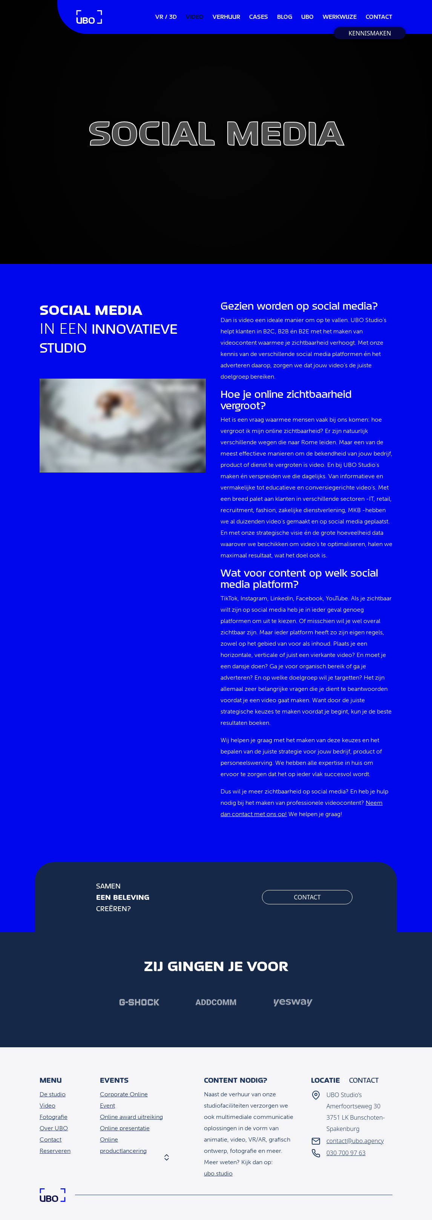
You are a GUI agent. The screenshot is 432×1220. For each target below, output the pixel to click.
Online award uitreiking (131, 1116)
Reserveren (55, 1150)
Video (47, 1105)
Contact (307, 897)
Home (89, 17)
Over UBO (54, 1128)
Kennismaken (369, 33)
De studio (53, 1094)
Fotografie (53, 1116)
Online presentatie (125, 1128)
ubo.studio (218, 1173)
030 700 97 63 (346, 1153)
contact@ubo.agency (355, 1141)
